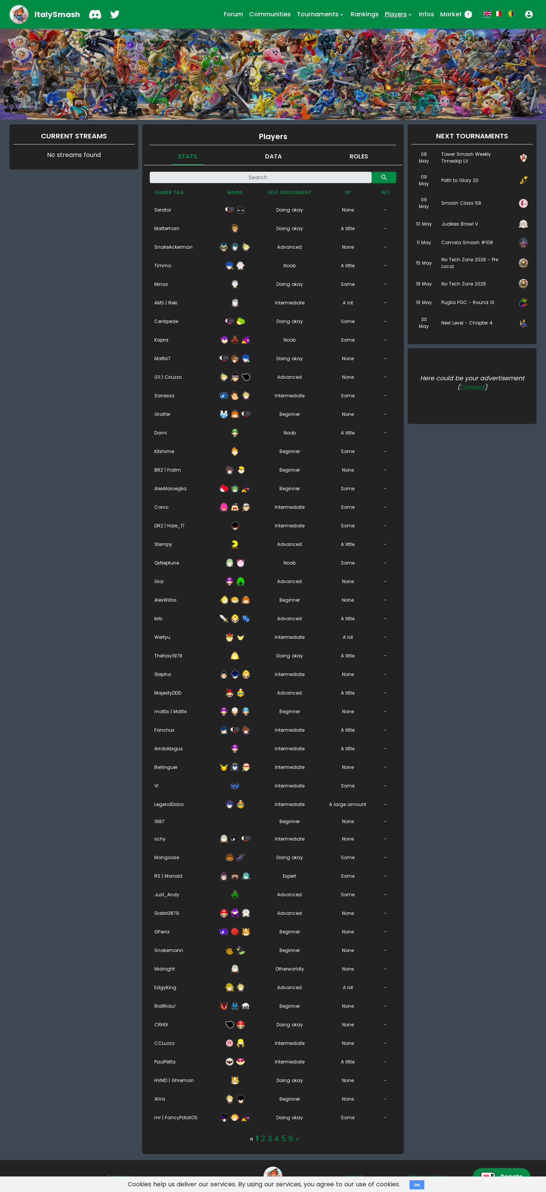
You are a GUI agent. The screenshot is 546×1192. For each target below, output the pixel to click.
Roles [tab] (359, 156)
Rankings (365, 14)
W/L (385, 192)
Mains (235, 192)
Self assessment (289, 192)
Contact (472, 387)
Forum (233, 14)
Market (456, 14)
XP (348, 192)
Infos (426, 14)
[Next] (297, 1138)
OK (417, 1185)
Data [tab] (273, 156)
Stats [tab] (187, 156)
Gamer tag (169, 192)
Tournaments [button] (321, 14)
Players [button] (399, 14)
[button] (529, 14)
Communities (270, 14)
